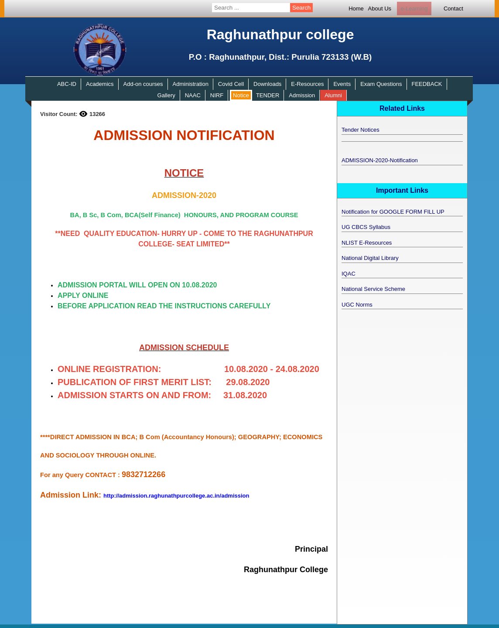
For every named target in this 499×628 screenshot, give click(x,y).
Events (342, 84)
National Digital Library (370, 258)
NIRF (216, 95)
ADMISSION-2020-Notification (380, 160)
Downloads (267, 84)
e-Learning (413, 8)
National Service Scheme (373, 289)
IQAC (348, 273)
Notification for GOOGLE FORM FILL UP (393, 211)
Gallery (166, 95)
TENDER (267, 95)
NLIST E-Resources (367, 242)
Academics (100, 84)
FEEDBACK (426, 84)
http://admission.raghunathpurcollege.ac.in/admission (176, 495)
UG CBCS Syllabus (366, 227)
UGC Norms (357, 304)
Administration (190, 84)
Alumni (333, 95)
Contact (453, 8)
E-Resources (307, 84)
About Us (379, 8)
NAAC (193, 95)
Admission (302, 95)
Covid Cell (231, 84)
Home (356, 8)
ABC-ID (66, 84)
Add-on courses (143, 84)
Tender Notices (360, 129)
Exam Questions (381, 84)
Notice (241, 95)
